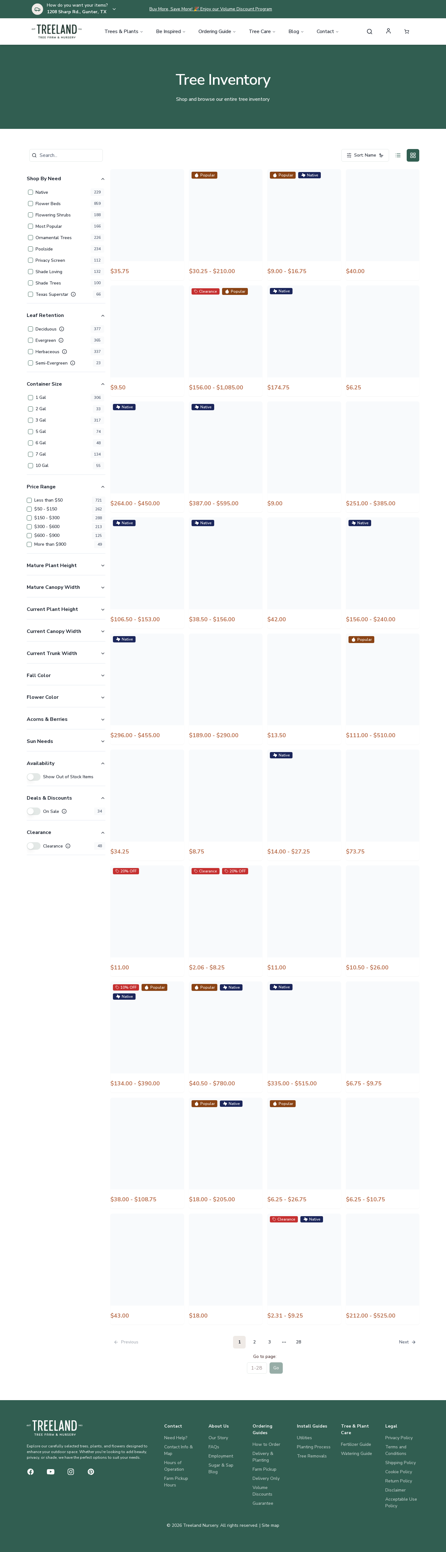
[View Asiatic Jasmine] (304, 1153)
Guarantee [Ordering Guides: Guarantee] (263, 1503)
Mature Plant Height (66, 565)
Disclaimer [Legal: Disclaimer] (395, 1490)
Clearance (66, 832)
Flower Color (66, 697)
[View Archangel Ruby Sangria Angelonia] (226, 920)
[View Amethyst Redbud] (147, 689)
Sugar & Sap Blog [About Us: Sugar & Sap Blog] (221, 1468)
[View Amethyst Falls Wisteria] (383, 572)
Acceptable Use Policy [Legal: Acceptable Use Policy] (401, 1502)
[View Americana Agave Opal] (226, 572)
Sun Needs (66, 741)
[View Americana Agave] (147, 572)
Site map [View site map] (270, 1525)
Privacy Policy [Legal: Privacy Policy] (399, 1438)
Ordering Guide (217, 31)
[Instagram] (71, 1472)
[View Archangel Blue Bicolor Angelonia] (147, 920)
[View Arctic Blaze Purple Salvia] (383, 920)
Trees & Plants (123, 31)
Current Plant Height (66, 609)
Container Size (66, 384)
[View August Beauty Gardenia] (226, 1269)
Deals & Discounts (66, 798)
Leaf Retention (66, 315)
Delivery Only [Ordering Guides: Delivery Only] (266, 1478)
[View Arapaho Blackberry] (304, 805)
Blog (296, 31)
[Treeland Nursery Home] (54, 1427)
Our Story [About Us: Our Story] (218, 1438)
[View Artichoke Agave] (226, 1153)
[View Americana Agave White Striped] (304, 572)
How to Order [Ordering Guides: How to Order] (266, 1444)
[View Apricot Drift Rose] (147, 805)
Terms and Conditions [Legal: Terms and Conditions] (395, 1450)
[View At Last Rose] (147, 1269)
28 (298, 1342)
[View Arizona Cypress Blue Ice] (147, 1036)
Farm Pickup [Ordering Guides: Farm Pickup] (264, 1469)
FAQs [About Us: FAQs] (214, 1447)
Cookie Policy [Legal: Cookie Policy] (398, 1472)
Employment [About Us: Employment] (221, 1456)
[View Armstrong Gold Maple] (304, 1036)
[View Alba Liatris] (147, 340)
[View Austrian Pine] (383, 1269)
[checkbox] (30, 192)
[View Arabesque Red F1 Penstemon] (226, 805)
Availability (66, 763)
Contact (328, 31)
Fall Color (66, 675)
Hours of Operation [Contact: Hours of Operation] (174, 1466)
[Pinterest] (91, 1472)
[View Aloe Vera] (383, 340)
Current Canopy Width (66, 631)
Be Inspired (171, 31)
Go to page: (264, 1356)
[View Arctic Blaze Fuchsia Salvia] (304, 920)
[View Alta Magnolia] (147, 456)
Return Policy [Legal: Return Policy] (398, 1481)
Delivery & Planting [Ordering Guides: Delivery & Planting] (263, 1457)
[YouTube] (50, 1472)
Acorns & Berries (66, 719)
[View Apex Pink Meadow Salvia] (304, 689)
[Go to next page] (406, 1342)
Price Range (66, 486)
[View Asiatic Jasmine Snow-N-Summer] (383, 1153)
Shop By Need (66, 178)
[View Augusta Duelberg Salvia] (304, 1269)
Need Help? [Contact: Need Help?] (175, 1438)
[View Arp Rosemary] (383, 1036)
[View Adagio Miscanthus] (304, 224)
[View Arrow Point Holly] (147, 1153)
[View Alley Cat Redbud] (304, 340)
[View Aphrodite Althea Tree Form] (383, 689)
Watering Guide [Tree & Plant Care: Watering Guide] (356, 1454)
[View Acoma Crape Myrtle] (226, 224)
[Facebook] (30, 1472)
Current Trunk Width (66, 653)
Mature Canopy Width (66, 587)
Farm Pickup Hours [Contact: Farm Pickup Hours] (176, 1481)
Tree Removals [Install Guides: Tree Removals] (312, 1456)
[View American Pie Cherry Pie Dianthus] (304, 456)
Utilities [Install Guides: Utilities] (304, 1438)
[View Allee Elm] (226, 340)
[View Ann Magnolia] (226, 689)
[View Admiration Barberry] (383, 224)
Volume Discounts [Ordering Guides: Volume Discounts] (262, 1491)
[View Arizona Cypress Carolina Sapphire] (226, 1036)
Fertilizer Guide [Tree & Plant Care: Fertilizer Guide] (356, 1444)
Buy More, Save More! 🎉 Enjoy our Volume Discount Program (210, 9)
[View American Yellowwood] (383, 456)
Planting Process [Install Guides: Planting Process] (314, 1447)
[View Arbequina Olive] (383, 805)
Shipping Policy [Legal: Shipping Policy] (400, 1463)
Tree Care (262, 31)
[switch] (34, 777)
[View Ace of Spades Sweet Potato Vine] (147, 224)
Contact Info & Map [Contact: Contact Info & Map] (178, 1450)
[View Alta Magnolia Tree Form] (226, 456)
